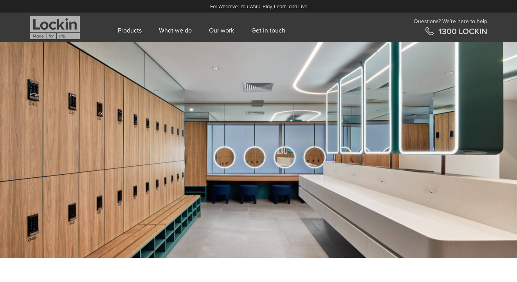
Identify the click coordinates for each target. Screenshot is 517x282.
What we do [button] (175, 30)
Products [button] (130, 30)
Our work (221, 30)
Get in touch (268, 30)
